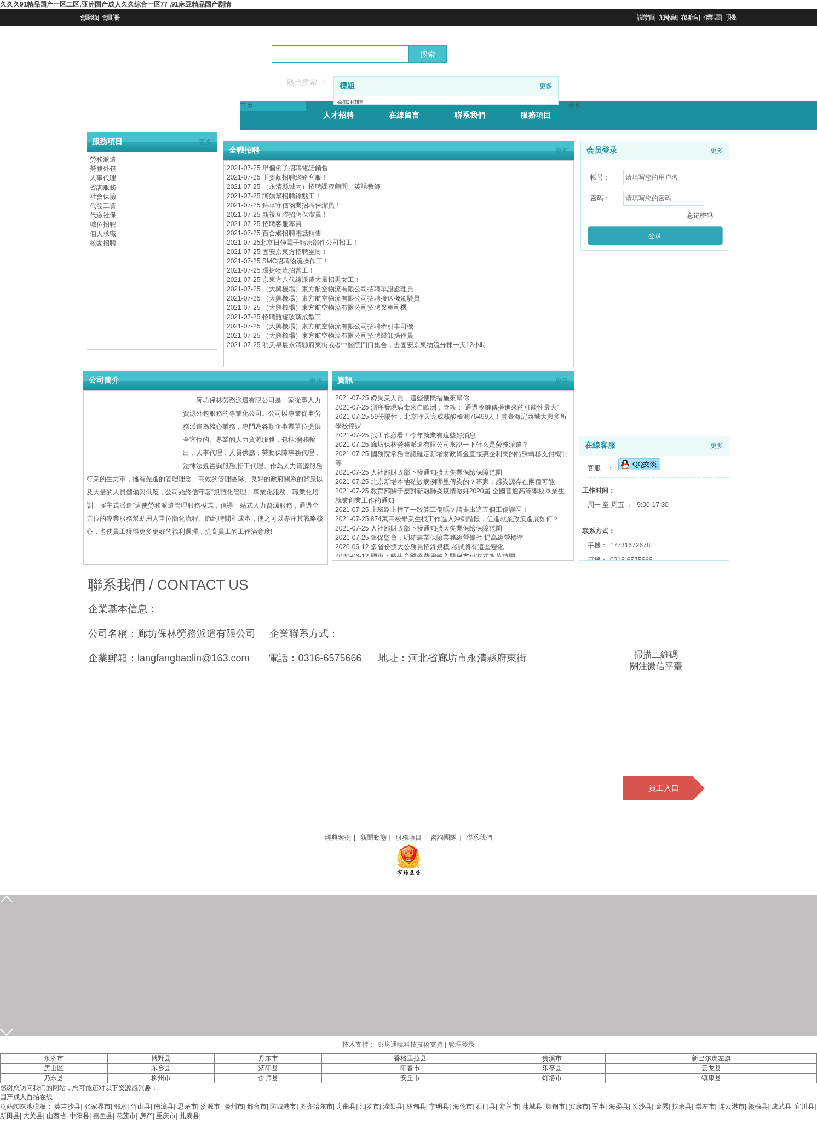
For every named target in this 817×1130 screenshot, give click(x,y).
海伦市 (463, 1106)
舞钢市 (555, 1106)
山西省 (56, 1116)
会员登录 (601, 150)
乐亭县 (552, 1068)
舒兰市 (509, 1106)
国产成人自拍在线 (26, 1097)
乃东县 (54, 1078)
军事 (598, 1106)
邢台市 (257, 1106)
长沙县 (642, 1106)
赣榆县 (758, 1106)
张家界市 (97, 1106)
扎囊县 (189, 1116)
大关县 (33, 1116)
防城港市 (283, 1106)
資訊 (345, 380)
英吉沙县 (67, 1106)
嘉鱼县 (103, 1116)
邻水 (120, 1106)
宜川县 (804, 1106)
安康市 (579, 1106)
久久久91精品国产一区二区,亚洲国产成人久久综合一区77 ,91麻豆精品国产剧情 (115, 4)
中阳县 (79, 1116)
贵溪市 (552, 1058)
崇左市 (705, 1106)
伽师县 (268, 1078)
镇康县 (711, 1078)
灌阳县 (392, 1106)
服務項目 (107, 141)
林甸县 (416, 1106)
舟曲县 (346, 1106)
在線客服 (600, 445)
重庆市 (166, 1116)
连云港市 (731, 1106)
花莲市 (126, 1116)
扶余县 (682, 1106)
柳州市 (161, 1078)
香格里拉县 (410, 1058)
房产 (146, 1116)
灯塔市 (552, 1078)
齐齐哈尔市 (316, 1106)
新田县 (10, 1116)
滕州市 (234, 1106)
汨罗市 (369, 1106)
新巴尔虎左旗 (711, 1058)
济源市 (210, 1106)
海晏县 (619, 1106)
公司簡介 (104, 380)
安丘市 (410, 1078)
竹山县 (141, 1106)
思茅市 (187, 1106)
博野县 (161, 1058)
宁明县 (439, 1106)
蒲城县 (532, 1106)
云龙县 (711, 1068)
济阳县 (268, 1068)
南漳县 (164, 1106)
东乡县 (161, 1068)
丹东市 (268, 1058)
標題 (347, 86)
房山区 (54, 1068)
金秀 (662, 1106)
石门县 (486, 1106)
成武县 (781, 1106)
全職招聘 (244, 150)
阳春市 (410, 1068)
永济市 (54, 1058)
